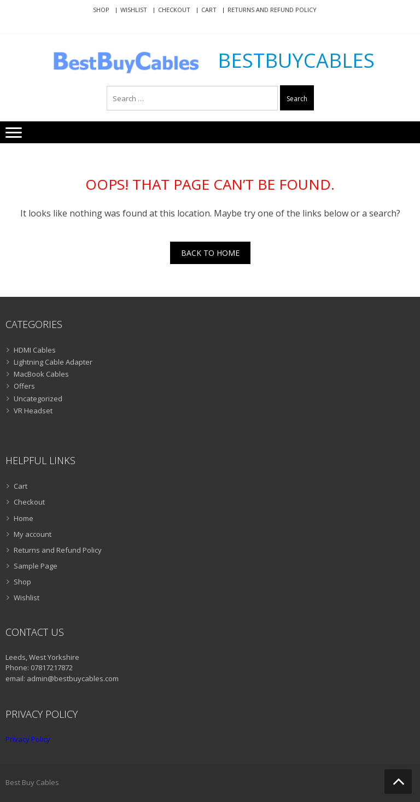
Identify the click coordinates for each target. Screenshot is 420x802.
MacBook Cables (41, 374)
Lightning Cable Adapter (53, 362)
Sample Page (35, 566)
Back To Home (210, 253)
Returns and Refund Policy (272, 9)
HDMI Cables (35, 350)
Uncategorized (38, 398)
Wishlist (133, 9)
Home (23, 518)
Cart (209, 9)
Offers (24, 386)
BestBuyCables (296, 60)
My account (32, 534)
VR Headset (33, 410)
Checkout (174, 9)
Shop (101, 9)
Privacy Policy (27, 739)
